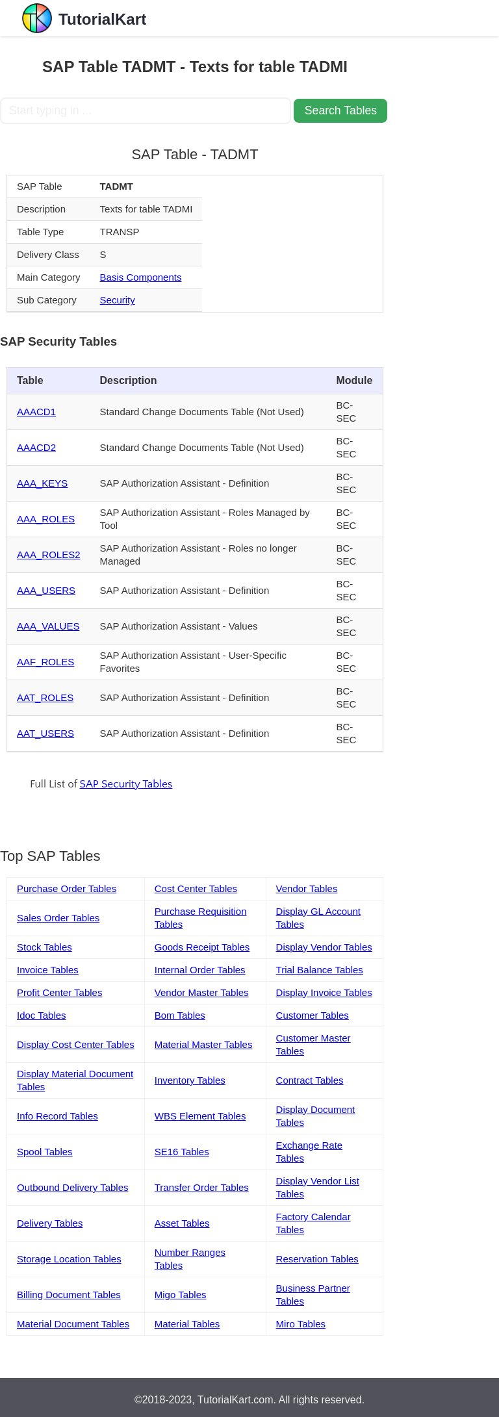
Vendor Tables (307, 888)
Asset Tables (182, 1223)
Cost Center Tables (196, 888)
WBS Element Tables (200, 1115)
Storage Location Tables (69, 1258)
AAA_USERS (46, 590)
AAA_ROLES (46, 518)
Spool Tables (45, 1151)
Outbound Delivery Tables (73, 1187)
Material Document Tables (73, 1323)
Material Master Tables (204, 1044)
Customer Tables (312, 1015)
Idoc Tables (41, 1015)
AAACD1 (36, 411)
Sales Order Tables (58, 917)
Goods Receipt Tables (202, 946)
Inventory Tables (190, 1080)
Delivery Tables (50, 1223)
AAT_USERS (45, 733)
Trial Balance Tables (319, 969)
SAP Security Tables (126, 784)
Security (117, 299)
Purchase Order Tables (66, 888)
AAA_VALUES (48, 626)
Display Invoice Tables (324, 992)
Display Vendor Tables (324, 946)
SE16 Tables (182, 1151)
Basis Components (141, 277)
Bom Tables (180, 1015)
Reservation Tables (317, 1258)
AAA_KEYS (42, 483)
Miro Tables (301, 1323)
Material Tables (187, 1323)
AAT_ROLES (45, 697)
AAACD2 (36, 447)
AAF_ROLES (45, 661)
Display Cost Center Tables (75, 1044)
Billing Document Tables (69, 1294)
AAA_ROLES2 (49, 554)
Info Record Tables (57, 1115)
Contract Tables (310, 1080)
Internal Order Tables (200, 969)
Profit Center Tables (59, 992)
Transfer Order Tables (202, 1187)
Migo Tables (181, 1294)
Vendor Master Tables (202, 992)
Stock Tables (44, 946)
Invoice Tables (48, 969)
